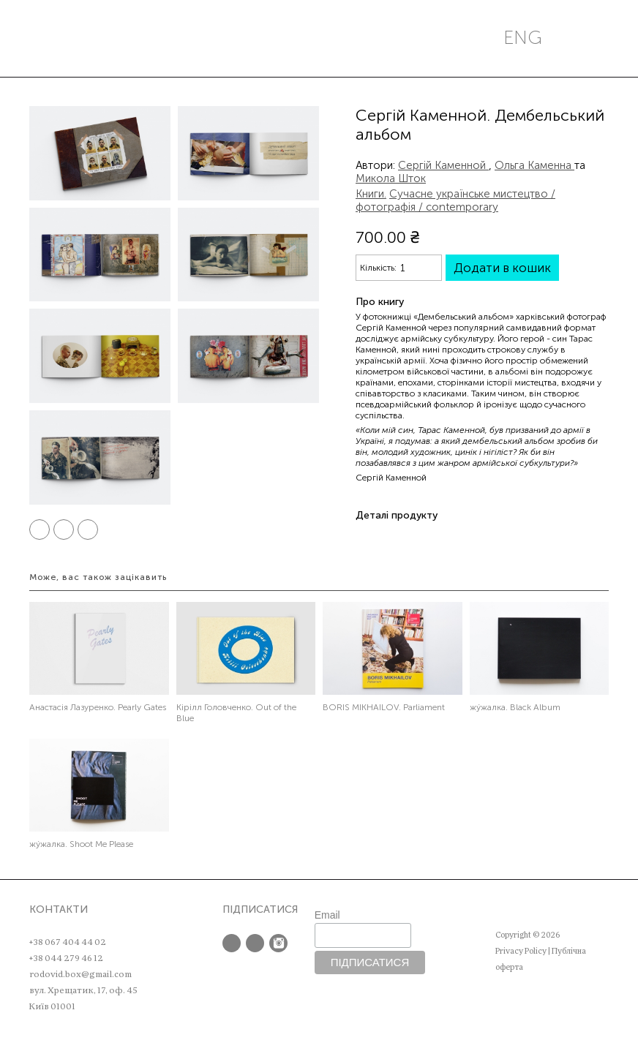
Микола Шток (391, 178)
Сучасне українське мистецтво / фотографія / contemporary (455, 200)
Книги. (371, 193)
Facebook (39, 529)
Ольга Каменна (534, 165)
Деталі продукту (397, 515)
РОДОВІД (325, 38)
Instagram (278, 943)
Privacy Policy (521, 951)
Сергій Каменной (443, 165)
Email (327, 915)
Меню (44, 38)
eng (522, 37)
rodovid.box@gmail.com (80, 974)
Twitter (63, 529)
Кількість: (378, 268)
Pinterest (88, 529)
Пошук (98, 38)
